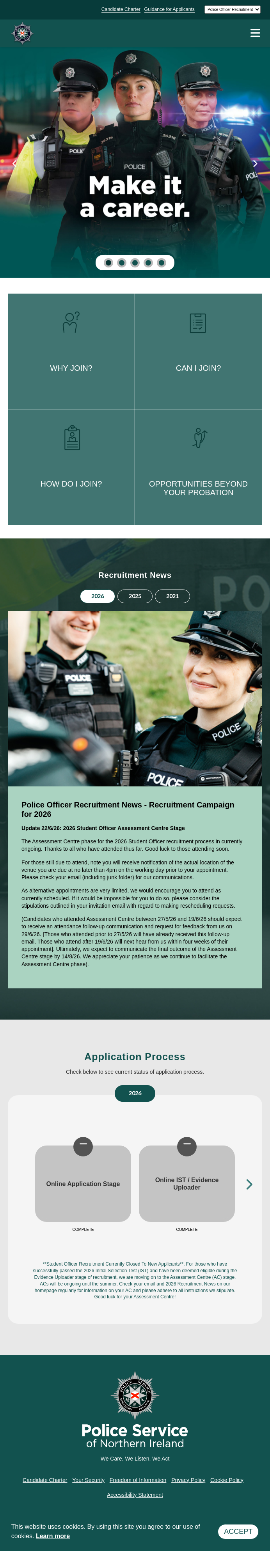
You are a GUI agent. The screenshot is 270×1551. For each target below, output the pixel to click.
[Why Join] (135, 156)
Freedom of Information (138, 1480)
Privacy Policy (188, 1480)
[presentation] (15, 164)
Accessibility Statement (135, 1495)
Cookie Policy (226, 1480)
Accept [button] (238, 1531)
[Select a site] (232, 9)
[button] (108, 262)
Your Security (88, 1480)
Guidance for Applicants (169, 9)
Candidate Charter (120, 9)
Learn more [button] (53, 1536)
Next (248, 1183)
